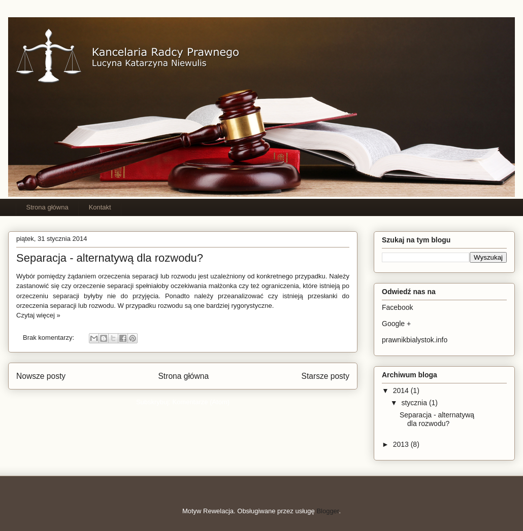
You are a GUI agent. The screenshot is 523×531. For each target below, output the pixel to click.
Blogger (327, 511)
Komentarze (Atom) (201, 402)
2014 (402, 390)
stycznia (415, 403)
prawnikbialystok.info (414, 340)
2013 (402, 444)
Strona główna (47, 207)
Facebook (397, 307)
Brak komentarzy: (49, 337)
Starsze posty (325, 376)
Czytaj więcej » (38, 315)
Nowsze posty (41, 376)
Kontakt (100, 207)
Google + (396, 324)
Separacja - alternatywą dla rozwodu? (109, 258)
